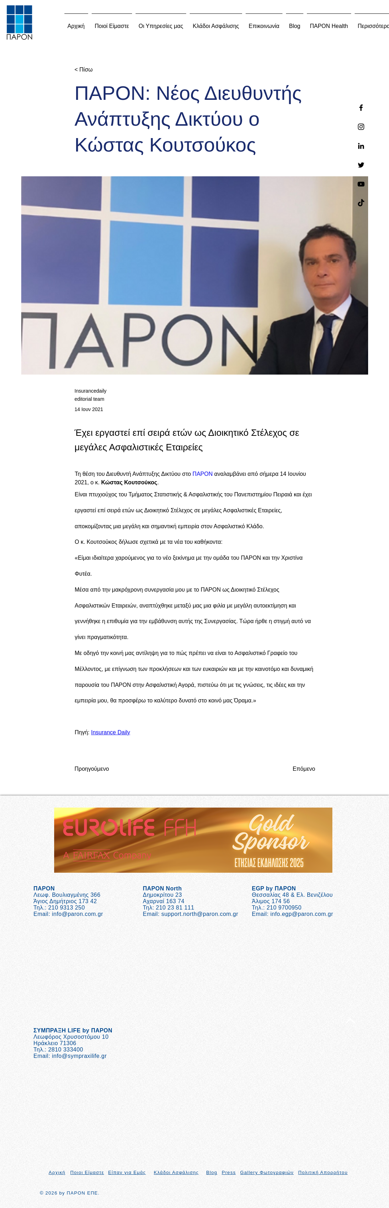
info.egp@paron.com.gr (301, 914)
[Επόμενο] (297, 769)
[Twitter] (361, 165)
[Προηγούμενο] (98, 769)
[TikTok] (361, 203)
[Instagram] (361, 126)
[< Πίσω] (98, 70)
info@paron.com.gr (77, 914)
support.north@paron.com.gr (199, 914)
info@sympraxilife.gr (79, 1056)
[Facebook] (361, 107)
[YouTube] (361, 184)
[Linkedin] (361, 146)
